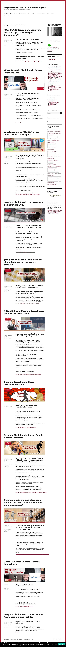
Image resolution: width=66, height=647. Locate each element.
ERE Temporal (50, 147)
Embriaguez (6, 291)
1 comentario (6, 163)
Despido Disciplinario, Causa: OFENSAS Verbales (19, 383)
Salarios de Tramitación (52, 177)
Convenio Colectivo (51, 138)
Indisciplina (6, 531)
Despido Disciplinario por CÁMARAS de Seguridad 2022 (23, 203)
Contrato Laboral (50, 135)
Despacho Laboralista (41, 13)
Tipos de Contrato (51, 182)
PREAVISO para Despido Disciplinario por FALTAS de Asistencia (24, 312)
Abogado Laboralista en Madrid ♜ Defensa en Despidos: (25, 8)
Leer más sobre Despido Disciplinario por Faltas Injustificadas (28, 374)
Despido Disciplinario (51, 144)
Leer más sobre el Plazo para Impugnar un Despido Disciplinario (29, 61)
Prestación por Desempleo (52, 173)
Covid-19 (49, 140)
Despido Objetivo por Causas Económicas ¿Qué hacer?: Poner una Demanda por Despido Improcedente (55, 79)
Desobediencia (6, 529)
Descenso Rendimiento (8, 464)
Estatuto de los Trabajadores (52, 151)
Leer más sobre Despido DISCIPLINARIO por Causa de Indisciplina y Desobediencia (32, 553)
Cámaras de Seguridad (8, 229)
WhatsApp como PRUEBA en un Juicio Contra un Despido (21, 133)
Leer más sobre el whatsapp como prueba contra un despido (28, 194)
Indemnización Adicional (52, 164)
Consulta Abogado (8, 15)
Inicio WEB (6, 13)
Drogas (8, 290)
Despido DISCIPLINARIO (8, 40)
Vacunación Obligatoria (52, 184)
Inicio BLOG (33, 13)
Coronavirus (57, 138)
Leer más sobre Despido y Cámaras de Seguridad (25, 251)
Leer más (17, 631)
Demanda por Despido (55, 140)
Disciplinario (6, 589)
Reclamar (10, 589)
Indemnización (50, 162)
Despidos (5, 41)
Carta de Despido (51, 129)
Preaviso (10, 338)
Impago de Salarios (51, 158)
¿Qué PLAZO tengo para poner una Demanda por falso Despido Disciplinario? (23, 32)
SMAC (60, 180)
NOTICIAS (5, 157)
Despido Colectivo (51, 142)
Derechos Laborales (7, 226)
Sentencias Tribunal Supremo (53, 180)
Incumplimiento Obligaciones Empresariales (53, 160)
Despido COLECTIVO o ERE (53, 102)
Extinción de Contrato (51, 153)
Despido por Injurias (7, 407)
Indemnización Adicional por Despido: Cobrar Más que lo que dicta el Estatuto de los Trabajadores (55, 70)
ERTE (54, 147)
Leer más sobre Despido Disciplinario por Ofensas (26, 427)
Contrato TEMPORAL (51, 99)
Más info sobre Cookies (28, 645)
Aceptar (61, 644)
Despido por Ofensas (7, 408)
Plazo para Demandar (51, 171)
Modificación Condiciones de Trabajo (54, 166)
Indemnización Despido (24, 13)
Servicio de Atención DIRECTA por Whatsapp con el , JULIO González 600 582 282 (53, 47)
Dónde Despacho (50, 13)
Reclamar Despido (51, 175)
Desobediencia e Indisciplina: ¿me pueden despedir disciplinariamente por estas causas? (23, 502)
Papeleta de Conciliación (52, 168)
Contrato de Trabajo (57, 133)
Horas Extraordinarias (57, 156)
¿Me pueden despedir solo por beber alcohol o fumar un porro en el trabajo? (23, 262)
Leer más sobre (19, 122)
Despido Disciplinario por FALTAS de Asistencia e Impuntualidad (23, 615)
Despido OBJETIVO (52, 104)
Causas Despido (6, 158)
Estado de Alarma (51, 149)
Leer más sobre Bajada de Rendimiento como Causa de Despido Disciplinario (31, 492)
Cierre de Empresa (57, 131)
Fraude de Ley (50, 156)
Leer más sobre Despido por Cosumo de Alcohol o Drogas (27, 303)
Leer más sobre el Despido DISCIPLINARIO (24, 606)
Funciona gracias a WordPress (28, 639)
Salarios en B (59, 177)
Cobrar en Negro (50, 133)
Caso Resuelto (57, 129)
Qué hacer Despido (14, 13)
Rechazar (54, 644)
